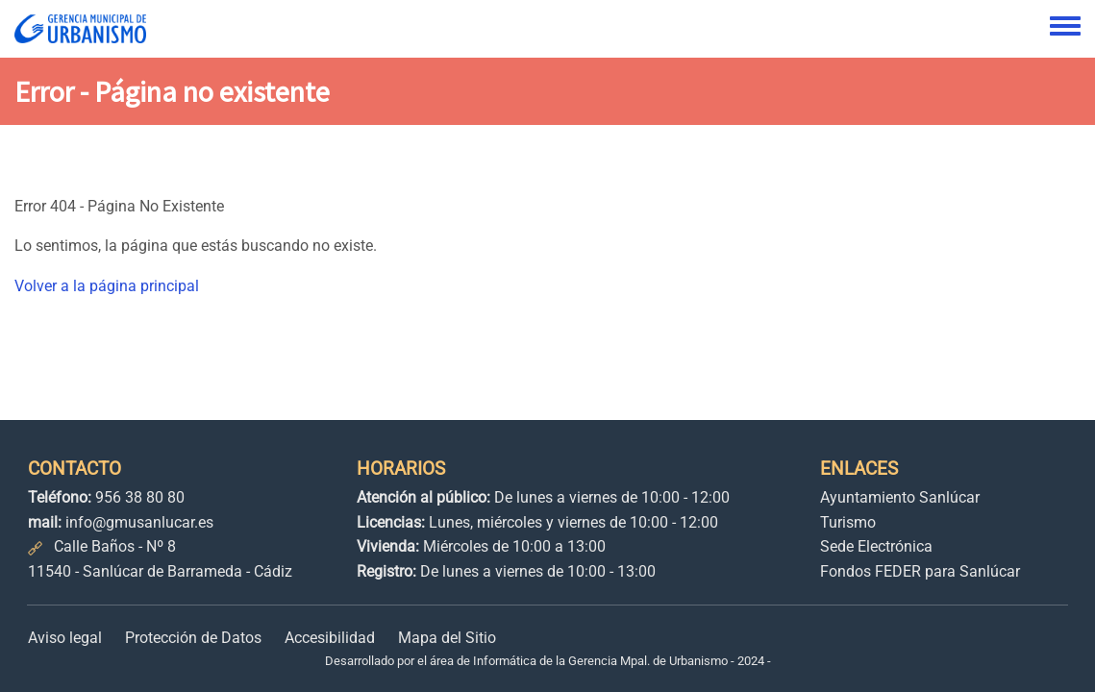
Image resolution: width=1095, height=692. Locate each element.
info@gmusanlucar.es (139, 522)
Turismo (848, 522)
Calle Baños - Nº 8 (115, 546)
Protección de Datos (193, 638)
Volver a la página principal (106, 286)
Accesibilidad (330, 638)
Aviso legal (65, 638)
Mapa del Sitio (447, 638)
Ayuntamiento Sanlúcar (900, 497)
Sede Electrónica (876, 546)
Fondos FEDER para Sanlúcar (920, 571)
